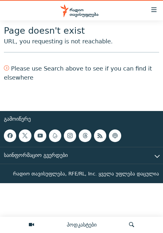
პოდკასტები (82, 224)
